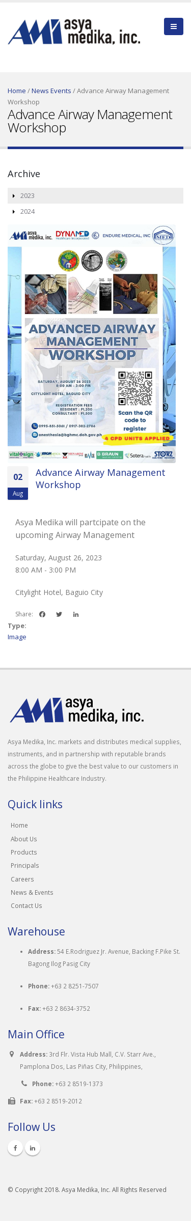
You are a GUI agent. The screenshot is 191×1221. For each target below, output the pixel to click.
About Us (24, 839)
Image (17, 636)
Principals (25, 865)
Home (17, 90)
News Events (51, 90)
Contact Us (26, 905)
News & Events (32, 892)
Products (24, 852)
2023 (27, 195)
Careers (22, 879)
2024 (27, 211)
